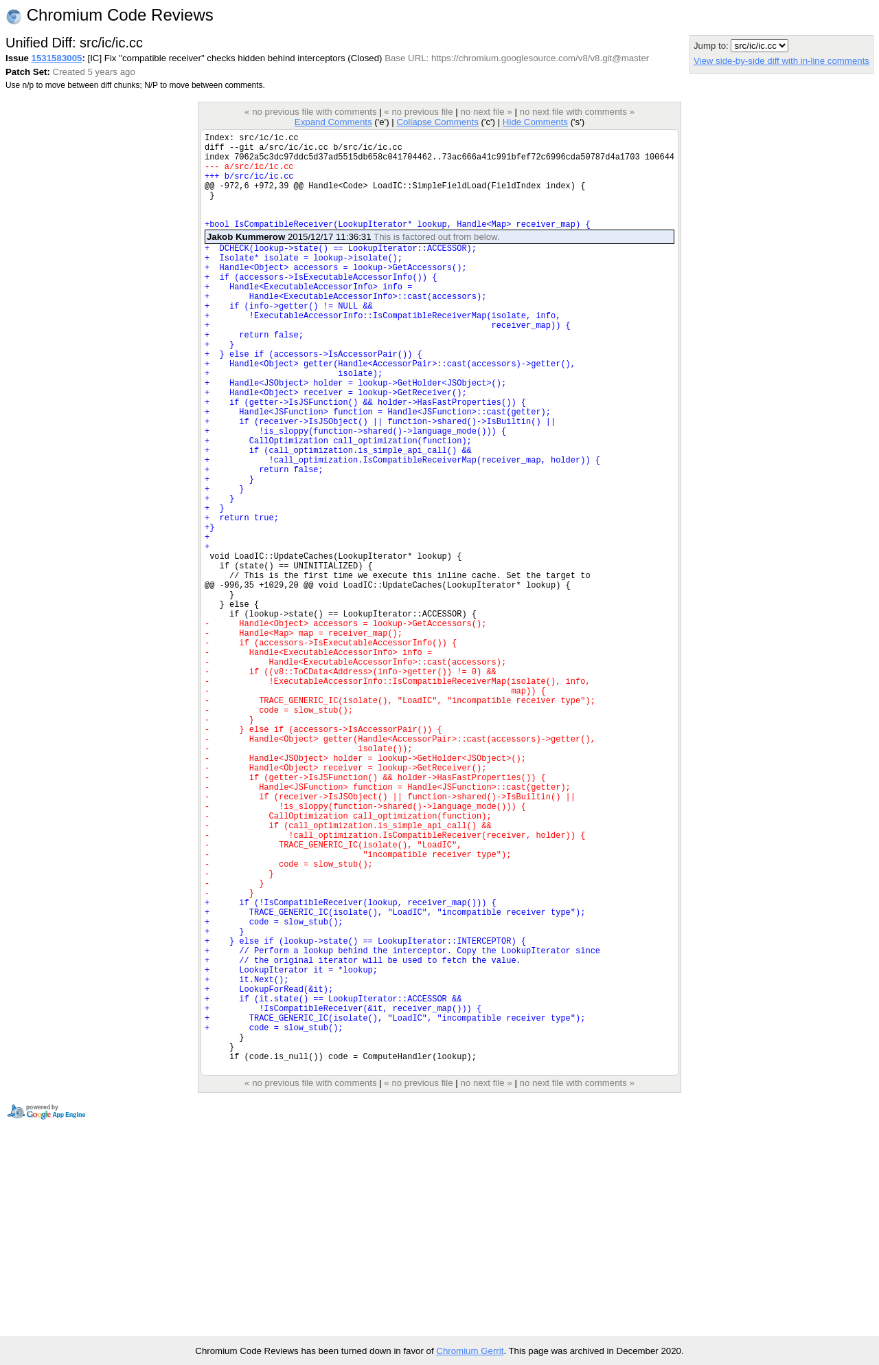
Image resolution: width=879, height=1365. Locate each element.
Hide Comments (535, 122)
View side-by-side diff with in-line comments (781, 61)
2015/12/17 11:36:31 (353, 257)
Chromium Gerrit (469, 1351)
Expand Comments (333, 122)
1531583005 (57, 58)
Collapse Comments (437, 122)
